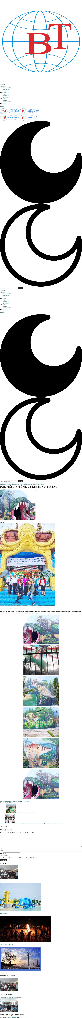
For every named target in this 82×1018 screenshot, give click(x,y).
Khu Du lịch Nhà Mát (12, 997)
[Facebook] (4, 801)
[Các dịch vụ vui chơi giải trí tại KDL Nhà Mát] (25, 941)
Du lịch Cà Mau (15, 484)
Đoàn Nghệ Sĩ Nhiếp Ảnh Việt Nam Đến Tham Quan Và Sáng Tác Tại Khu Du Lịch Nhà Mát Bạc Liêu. (14, 608)
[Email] (26, 801)
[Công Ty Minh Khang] (9, 878)
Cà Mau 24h (2, 484)
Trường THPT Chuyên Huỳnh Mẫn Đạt (12, 1015)
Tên (1, 848)
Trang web (2, 855)
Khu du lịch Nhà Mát (34, 484)
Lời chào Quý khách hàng (3, 913)
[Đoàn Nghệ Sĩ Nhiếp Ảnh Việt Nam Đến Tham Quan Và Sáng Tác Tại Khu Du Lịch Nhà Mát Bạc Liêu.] (27, 606)
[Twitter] (11, 801)
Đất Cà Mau (20, 484)
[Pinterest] (18, 801)
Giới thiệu (28, 484)
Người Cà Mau (41, 484)
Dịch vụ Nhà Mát (8, 484)
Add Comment (7, 489)
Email (1, 853)
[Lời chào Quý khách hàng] (20, 910)
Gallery (24, 484)
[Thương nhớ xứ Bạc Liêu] (20, 970)
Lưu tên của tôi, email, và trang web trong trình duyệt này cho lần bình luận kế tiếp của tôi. (19, 857)
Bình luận (2, 835)
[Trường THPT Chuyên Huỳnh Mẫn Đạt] (9, 1011)
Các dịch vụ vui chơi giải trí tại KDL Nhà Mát (6, 944)
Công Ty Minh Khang (6, 994)
